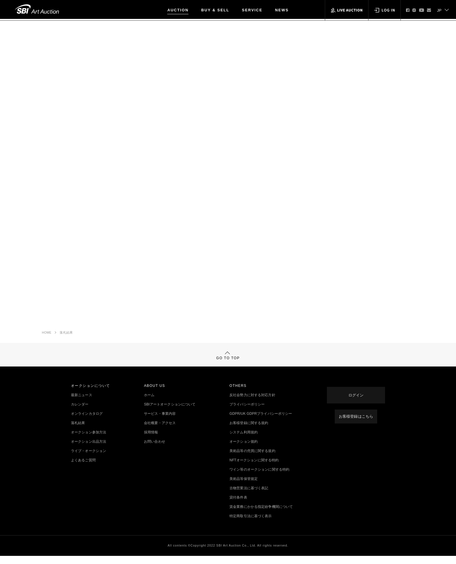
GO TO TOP (228, 360)
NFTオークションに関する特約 (254, 468)
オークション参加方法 (88, 440)
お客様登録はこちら (356, 417)
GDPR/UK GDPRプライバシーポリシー (260, 422)
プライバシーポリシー (247, 412)
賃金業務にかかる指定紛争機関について (261, 515)
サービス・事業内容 (160, 422)
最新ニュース (81, 403)
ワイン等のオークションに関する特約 (259, 477)
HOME (46, 334)
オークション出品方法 (88, 449)
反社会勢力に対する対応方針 (252, 403)
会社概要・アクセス (160, 431)
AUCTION (177, 10)
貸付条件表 (238, 505)
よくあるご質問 (83, 468)
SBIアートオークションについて (169, 412)
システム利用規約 (243, 440)
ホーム (149, 403)
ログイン (356, 398)
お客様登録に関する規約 (248, 431)
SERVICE (252, 10)
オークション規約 (243, 449)
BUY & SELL (215, 10)
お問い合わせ (154, 449)
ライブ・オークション (88, 459)
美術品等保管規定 (243, 487)
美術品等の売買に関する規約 (252, 459)
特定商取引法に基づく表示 (250, 524)
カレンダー (80, 412)
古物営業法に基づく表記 (248, 496)
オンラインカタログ (87, 422)
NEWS (282, 10)
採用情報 (151, 440)
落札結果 (66, 334)
